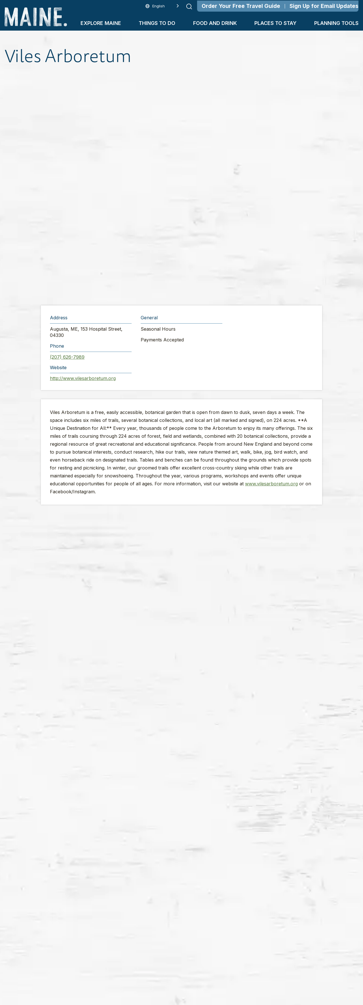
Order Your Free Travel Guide (241, 6)
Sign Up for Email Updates (324, 6)
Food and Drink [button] (215, 23)
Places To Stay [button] (275, 23)
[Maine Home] (36, 16)
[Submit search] (189, 6)
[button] (182, 185)
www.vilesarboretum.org (271, 483)
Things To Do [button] (157, 23)
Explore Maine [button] (101, 23)
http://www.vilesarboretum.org (83, 378)
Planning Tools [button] (336, 23)
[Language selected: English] (162, 6)
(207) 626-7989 (67, 357)
